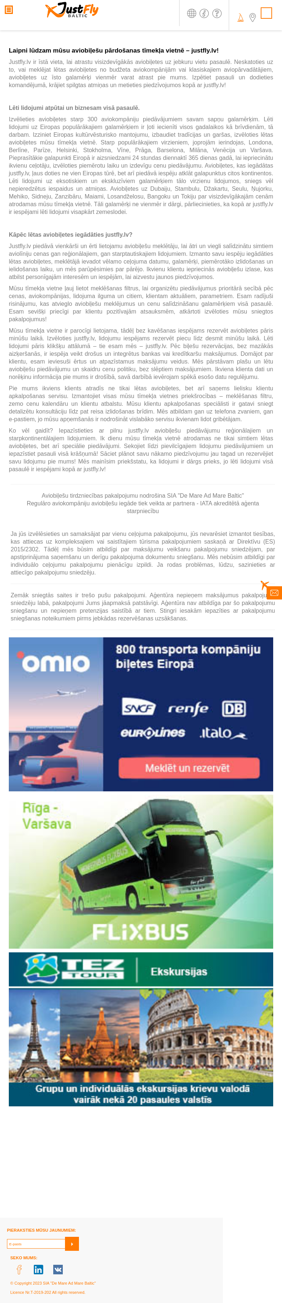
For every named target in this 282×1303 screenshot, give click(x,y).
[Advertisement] (141, 1166)
